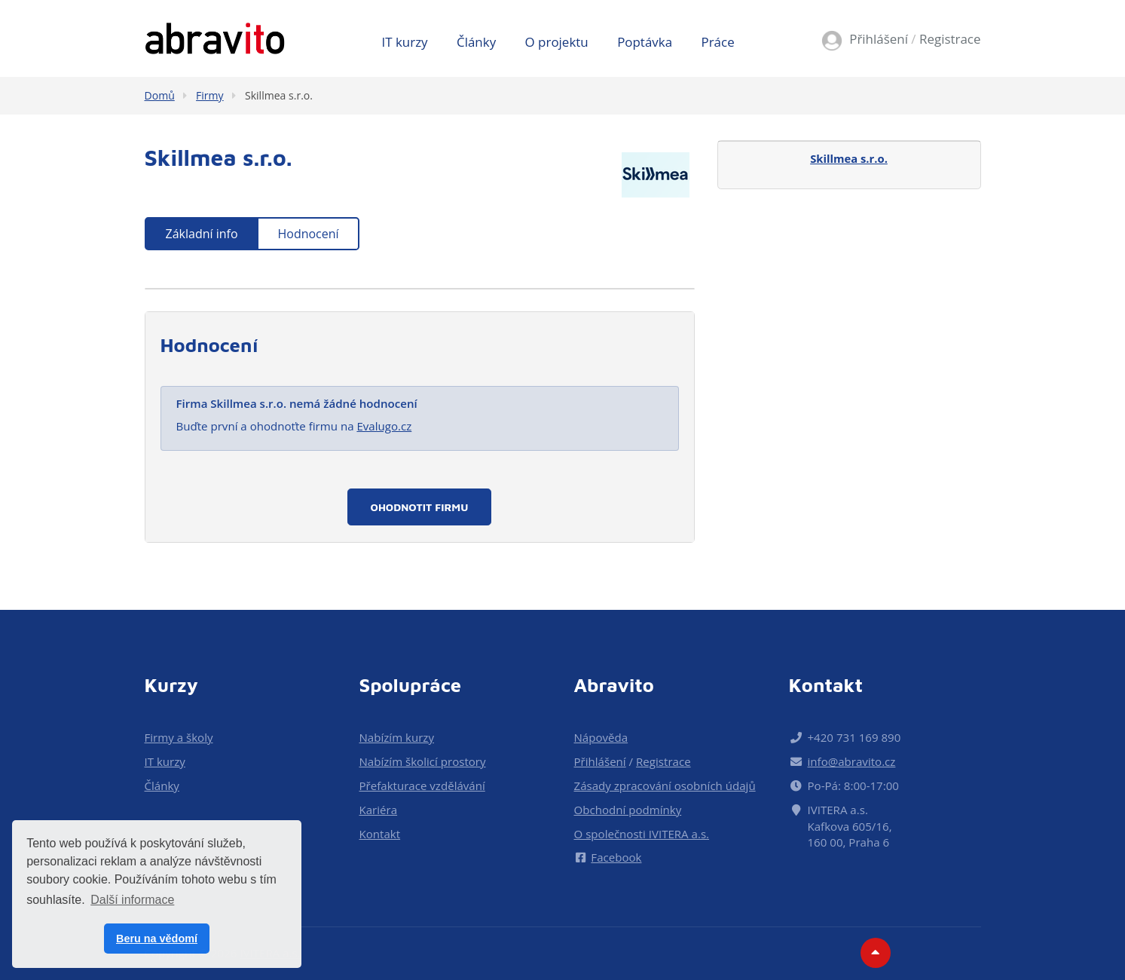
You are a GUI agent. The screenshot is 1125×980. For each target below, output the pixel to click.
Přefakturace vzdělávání (422, 785)
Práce (718, 42)
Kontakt (380, 833)
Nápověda (601, 737)
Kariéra (378, 809)
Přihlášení (878, 38)
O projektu (556, 42)
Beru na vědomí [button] (156, 939)
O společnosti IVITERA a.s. (642, 833)
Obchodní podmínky (628, 809)
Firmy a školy (179, 737)
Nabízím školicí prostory (422, 761)
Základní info (202, 233)
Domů (160, 95)
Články (476, 42)
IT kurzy (405, 42)
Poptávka (644, 42)
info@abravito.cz (852, 761)
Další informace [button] (132, 899)
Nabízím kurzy (396, 737)
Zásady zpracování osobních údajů (665, 785)
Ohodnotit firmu (420, 507)
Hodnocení (307, 233)
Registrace (950, 38)
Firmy (210, 95)
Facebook (608, 857)
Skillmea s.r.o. (279, 95)
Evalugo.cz (383, 425)
